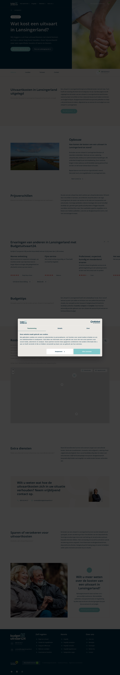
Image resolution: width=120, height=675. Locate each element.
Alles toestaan (87, 351)
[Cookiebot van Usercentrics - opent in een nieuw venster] (92, 322)
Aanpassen (60, 351)
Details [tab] (60, 328)
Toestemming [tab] (31, 328)
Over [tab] (88, 328)
